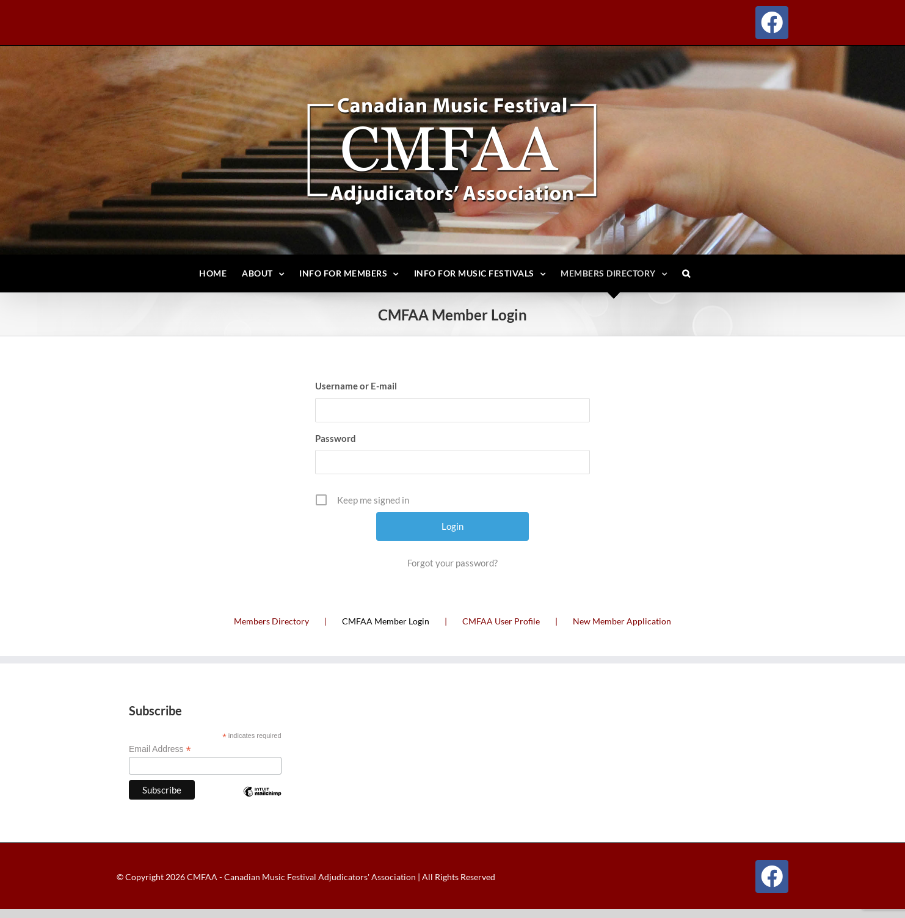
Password (335, 438)
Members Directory (271, 621)
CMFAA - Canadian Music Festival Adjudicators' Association (300, 877)
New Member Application (622, 621)
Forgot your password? (452, 562)
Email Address (160, 749)
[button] (686, 273)
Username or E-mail (356, 385)
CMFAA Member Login (385, 621)
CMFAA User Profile (501, 621)
